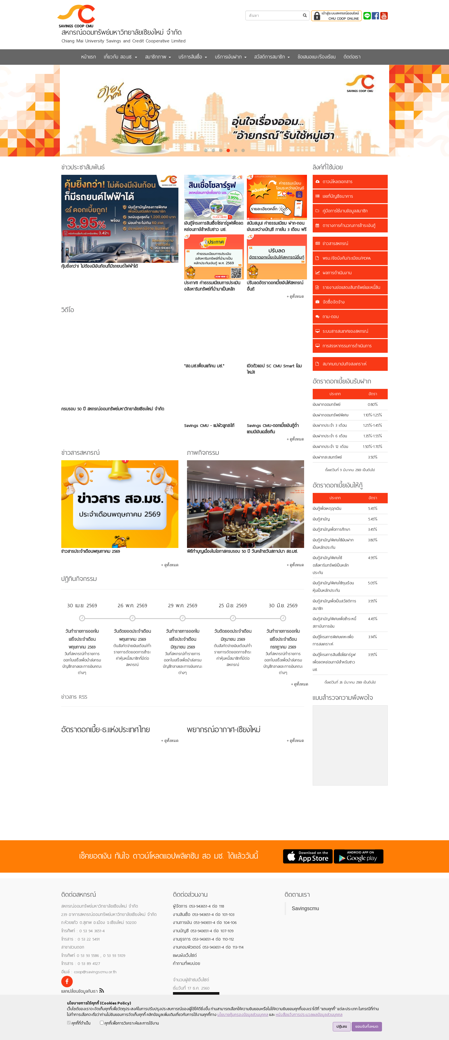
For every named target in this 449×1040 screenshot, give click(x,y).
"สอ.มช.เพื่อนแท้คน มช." (204, 366)
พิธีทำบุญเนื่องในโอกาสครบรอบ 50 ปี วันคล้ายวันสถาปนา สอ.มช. (242, 551)
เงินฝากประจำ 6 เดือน (330, 436)
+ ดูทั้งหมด (295, 296)
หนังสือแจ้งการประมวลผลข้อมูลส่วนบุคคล (309, 1015)
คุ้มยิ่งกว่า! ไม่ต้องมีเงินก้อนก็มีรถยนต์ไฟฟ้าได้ (99, 266)
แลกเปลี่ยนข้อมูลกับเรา (82, 991)
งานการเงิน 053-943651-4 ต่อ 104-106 (205, 922)
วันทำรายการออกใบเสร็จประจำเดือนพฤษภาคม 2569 (82, 639)
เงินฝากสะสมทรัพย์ (327, 457)
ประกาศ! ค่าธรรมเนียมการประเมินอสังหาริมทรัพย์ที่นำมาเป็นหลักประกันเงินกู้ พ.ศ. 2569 (212, 289)
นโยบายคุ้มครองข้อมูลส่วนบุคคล (242, 1015)
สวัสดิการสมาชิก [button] (272, 57)
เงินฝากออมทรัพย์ (326, 404)
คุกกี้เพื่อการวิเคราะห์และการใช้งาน (129, 1023)
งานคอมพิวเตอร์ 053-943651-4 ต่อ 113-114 (208, 947)
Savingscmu (305, 908)
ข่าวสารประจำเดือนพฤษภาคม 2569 (90, 551)
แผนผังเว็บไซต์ (185, 955)
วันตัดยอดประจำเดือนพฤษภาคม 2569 (132, 635)
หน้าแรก (88, 57)
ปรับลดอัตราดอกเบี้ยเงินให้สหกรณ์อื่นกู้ (275, 286)
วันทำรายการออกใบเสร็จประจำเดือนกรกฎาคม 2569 (283, 639)
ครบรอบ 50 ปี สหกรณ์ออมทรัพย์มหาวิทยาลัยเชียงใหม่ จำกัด (112, 409)
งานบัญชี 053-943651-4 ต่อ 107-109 (203, 931)
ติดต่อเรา (352, 57)
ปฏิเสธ (341, 1026)
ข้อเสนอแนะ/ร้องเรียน (317, 57)
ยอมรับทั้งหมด (366, 1026)
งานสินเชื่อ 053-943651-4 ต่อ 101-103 (203, 914)
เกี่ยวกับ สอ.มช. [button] (120, 57)
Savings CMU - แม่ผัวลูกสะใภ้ (209, 425)
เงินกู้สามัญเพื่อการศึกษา (331, 529)
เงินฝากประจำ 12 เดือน (330, 446)
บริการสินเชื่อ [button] (193, 57)
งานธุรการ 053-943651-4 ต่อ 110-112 (203, 939)
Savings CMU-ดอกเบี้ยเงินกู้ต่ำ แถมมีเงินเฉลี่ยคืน (273, 429)
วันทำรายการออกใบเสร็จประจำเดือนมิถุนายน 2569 (182, 639)
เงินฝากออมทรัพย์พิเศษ (330, 415)
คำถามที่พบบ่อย (186, 963)
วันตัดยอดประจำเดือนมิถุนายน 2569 (232, 635)
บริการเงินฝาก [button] (231, 57)
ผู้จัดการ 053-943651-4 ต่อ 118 (198, 906)
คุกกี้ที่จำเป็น (78, 1023)
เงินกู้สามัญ (321, 519)
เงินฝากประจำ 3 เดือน (330, 425)
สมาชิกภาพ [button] (158, 57)
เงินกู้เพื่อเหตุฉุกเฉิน (327, 508)
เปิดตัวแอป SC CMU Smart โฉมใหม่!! (274, 369)
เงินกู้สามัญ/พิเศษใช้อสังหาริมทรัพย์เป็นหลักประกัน (331, 565)
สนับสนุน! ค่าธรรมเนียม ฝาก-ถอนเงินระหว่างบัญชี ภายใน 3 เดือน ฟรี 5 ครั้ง (276, 230)
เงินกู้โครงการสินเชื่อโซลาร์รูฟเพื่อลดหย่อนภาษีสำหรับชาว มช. (213, 226)
